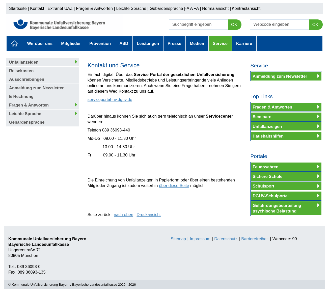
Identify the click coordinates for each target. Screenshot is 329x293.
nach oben (123, 214)
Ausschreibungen (26, 79)
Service (220, 43)
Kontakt (37, 8)
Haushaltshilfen (268, 136)
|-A (186, 8)
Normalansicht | (216, 8)
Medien (197, 43)
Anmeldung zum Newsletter (36, 88)
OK (234, 24)
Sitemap (178, 238)
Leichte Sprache (131, 8)
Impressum (200, 238)
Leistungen (148, 43)
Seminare (262, 116)
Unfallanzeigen (23, 62)
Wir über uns (40, 43)
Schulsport (263, 186)
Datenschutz (225, 238)
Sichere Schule (267, 176)
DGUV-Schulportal (271, 196)
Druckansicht (149, 214)
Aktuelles (14, 43)
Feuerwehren (266, 167)
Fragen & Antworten (94, 8)
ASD (123, 43)
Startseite (18, 8)
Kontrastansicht (246, 8)
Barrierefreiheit (254, 238)
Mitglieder (71, 43)
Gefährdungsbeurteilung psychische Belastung (277, 208)
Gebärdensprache (166, 8)
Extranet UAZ (60, 8)
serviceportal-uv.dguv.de (110, 99)
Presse (174, 43)
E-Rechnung (21, 96)
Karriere (244, 43)
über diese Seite (174, 185)
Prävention (100, 43)
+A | (197, 8)
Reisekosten (21, 70)
